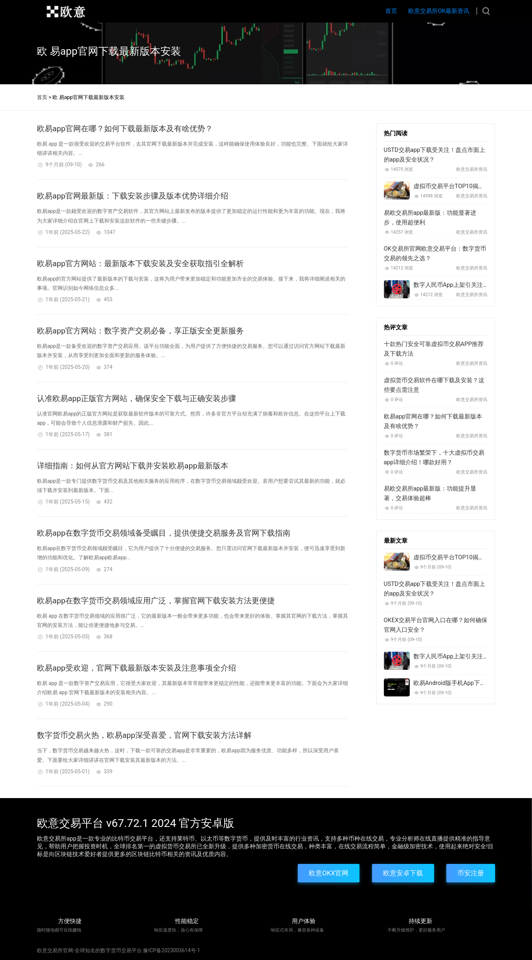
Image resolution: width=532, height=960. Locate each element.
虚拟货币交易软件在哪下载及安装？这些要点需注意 (434, 385)
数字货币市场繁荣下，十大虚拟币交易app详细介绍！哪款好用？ (434, 457)
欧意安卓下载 (403, 873)
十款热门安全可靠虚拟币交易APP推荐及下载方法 (434, 348)
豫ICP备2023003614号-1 (171, 950)
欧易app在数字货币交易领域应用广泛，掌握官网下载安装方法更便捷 (156, 600)
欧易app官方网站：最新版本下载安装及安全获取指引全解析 (140, 263)
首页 (391, 10)
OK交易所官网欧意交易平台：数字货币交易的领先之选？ (435, 253)
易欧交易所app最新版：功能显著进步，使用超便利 (430, 217)
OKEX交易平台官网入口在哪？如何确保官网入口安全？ (435, 625)
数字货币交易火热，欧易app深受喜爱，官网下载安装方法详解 (144, 735)
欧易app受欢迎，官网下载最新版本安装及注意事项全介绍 (136, 668)
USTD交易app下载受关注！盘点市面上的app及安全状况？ (434, 154)
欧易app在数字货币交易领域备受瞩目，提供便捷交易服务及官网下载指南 (163, 533)
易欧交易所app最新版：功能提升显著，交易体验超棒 (430, 493)
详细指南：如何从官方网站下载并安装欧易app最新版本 (132, 465)
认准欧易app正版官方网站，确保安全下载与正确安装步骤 (136, 398)
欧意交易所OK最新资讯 (438, 10)
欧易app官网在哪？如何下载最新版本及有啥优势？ (125, 128)
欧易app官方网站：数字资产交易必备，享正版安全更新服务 (140, 330)
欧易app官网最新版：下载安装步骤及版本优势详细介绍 (132, 195)
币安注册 (470, 873)
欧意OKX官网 (328, 873)
